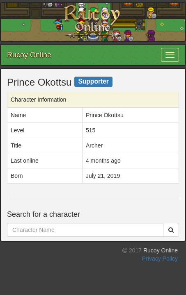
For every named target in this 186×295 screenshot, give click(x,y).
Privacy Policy (160, 258)
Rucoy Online (29, 55)
